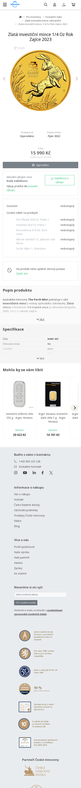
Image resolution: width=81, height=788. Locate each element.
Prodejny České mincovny (29, 515)
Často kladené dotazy (27, 505)
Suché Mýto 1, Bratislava (31, 248)
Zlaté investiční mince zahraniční (43, 20)
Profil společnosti (24, 547)
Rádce (17, 521)
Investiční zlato (53, 17)
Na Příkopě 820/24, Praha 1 (32, 219)
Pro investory (33, 17)
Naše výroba (21, 552)
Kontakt (18, 499)
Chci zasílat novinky (26, 602)
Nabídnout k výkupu (60, 180)
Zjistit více (22, 273)
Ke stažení (20, 573)
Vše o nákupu (22, 494)
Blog (17, 526)
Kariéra (18, 563)
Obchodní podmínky (26, 510)
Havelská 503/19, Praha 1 (31, 225)
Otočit (19, 50)
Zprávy (18, 568)
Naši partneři (22, 557)
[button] (8, 78)
